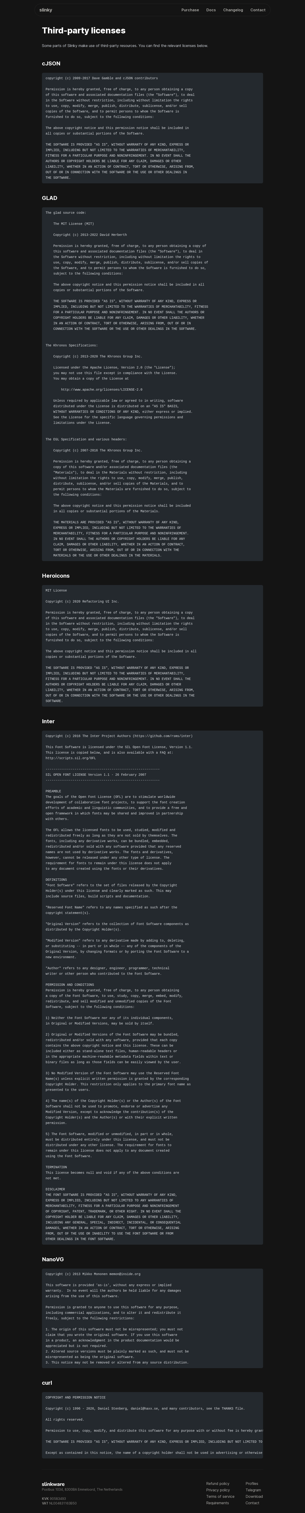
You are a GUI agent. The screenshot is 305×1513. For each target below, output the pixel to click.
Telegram (253, 1490)
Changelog (233, 10)
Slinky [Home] (45, 10)
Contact (258, 10)
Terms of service (220, 1496)
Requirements (217, 1503)
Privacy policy (218, 1490)
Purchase (190, 10)
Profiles (252, 1483)
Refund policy (217, 1483)
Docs (211, 10)
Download (254, 1496)
